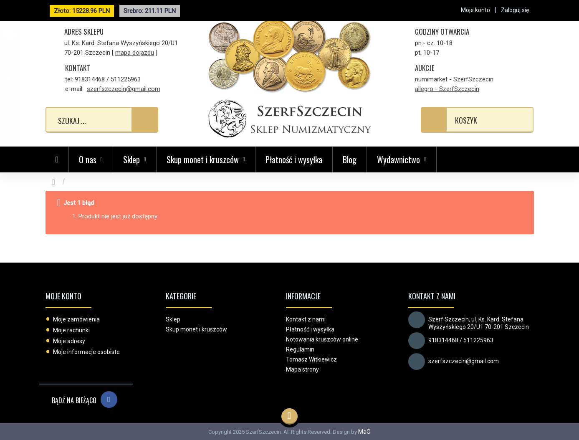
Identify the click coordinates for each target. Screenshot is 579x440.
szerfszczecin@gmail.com (123, 89)
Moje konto (63, 296)
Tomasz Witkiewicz (311, 359)
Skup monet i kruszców (196, 329)
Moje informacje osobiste (86, 352)
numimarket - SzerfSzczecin (454, 79)
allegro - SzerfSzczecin (447, 89)
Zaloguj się (515, 10)
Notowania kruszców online (322, 339)
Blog (350, 159)
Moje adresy (69, 341)
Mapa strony (302, 369)
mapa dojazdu (134, 52)
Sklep (173, 319)
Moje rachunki (71, 330)
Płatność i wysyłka (293, 159)
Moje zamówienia (76, 319)
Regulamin (300, 349)
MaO (364, 431)
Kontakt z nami (306, 319)
